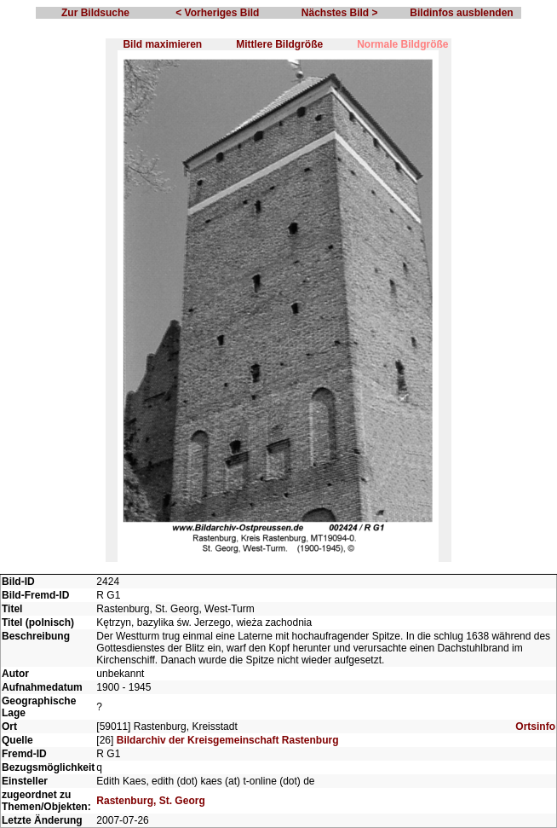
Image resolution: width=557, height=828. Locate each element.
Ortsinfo (535, 726)
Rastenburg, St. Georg (150, 801)
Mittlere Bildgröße (279, 44)
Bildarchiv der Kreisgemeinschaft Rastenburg (228, 740)
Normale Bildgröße (402, 44)
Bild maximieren (162, 44)
